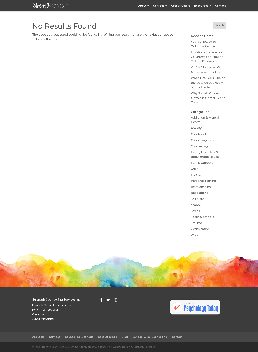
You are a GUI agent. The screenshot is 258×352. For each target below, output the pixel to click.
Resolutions (199, 193)
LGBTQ (196, 175)
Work (195, 235)
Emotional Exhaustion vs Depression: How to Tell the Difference (207, 57)
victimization (200, 229)
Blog (125, 337)
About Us (38, 337)
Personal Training (203, 181)
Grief (194, 169)
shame (196, 205)
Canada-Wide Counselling (149, 337)
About (142, 5)
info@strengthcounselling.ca (55, 305)
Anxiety (196, 128)
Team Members (202, 217)
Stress (195, 211)
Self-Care (197, 199)
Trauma (196, 223)
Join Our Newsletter (43, 319)
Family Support (202, 162)
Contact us (38, 314)
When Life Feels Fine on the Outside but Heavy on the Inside (208, 82)
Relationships (201, 187)
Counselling (199, 146)
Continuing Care (202, 140)
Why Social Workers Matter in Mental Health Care (208, 98)
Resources (201, 5)
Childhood (198, 134)
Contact (220, 5)
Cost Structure (180, 5)
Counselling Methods (79, 337)
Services (158, 5)
